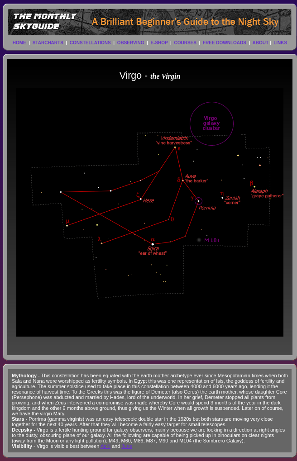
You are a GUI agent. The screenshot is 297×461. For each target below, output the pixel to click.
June (126, 446)
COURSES (185, 42)
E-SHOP (159, 42)
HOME (19, 42)
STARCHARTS (48, 42)
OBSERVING (130, 42)
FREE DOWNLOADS (224, 42)
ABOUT (261, 42)
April (105, 446)
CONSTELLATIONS (90, 42)
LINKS (280, 42)
